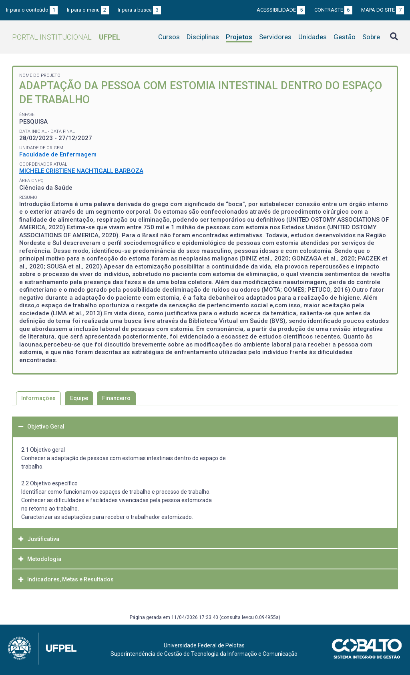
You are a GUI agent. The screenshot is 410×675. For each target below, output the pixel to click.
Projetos (239, 37)
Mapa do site (382, 10)
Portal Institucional (66, 37)
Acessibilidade (281, 10)
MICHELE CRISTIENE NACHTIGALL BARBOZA (81, 170)
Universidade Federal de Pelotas (204, 645)
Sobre (371, 37)
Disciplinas (203, 37)
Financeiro (116, 398)
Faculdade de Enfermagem (57, 154)
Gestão (345, 37)
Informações (38, 398)
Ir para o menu (88, 10)
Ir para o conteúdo (32, 10)
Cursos (169, 37)
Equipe (79, 398)
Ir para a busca (139, 10)
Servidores (275, 37)
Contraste (333, 10)
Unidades (312, 37)
